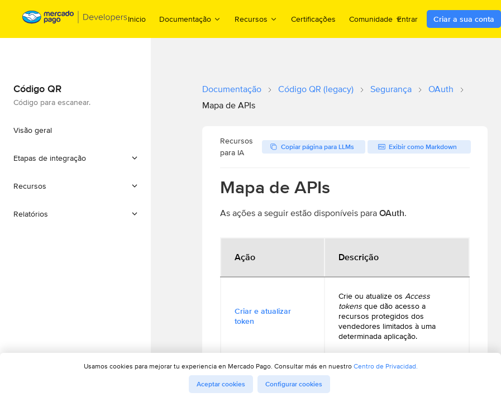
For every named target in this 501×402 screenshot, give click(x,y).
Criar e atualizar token (263, 316)
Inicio (137, 19)
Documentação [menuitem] (190, 19)
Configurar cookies (293, 384)
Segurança (391, 89)
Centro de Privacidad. (386, 366)
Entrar (407, 19)
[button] (75, 158)
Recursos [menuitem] (256, 19)
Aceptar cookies (221, 384)
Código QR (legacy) (316, 89)
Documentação (231, 89)
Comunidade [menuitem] (376, 19)
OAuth (441, 89)
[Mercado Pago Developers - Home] (75, 19)
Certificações (313, 19)
